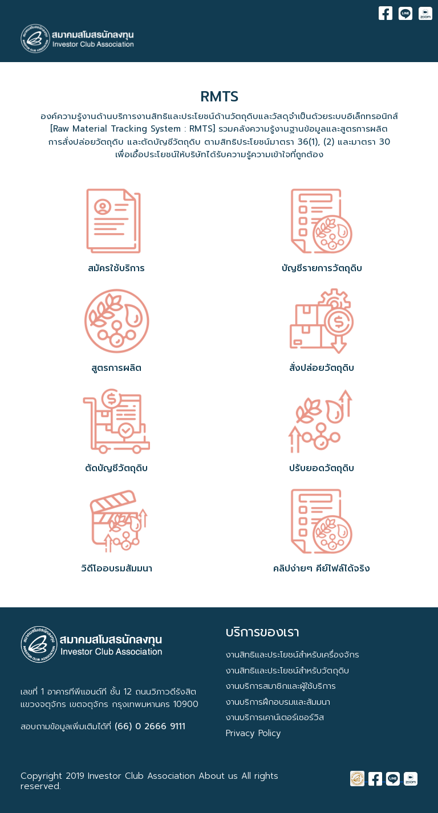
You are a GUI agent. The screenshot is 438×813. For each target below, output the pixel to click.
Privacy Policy (253, 733)
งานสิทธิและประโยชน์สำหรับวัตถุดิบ (287, 670)
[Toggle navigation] (410, 39)
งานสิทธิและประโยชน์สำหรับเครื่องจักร (292, 654)
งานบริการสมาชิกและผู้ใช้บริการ (281, 686)
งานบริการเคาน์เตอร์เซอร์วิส (275, 717)
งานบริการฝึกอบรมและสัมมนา (278, 702)
